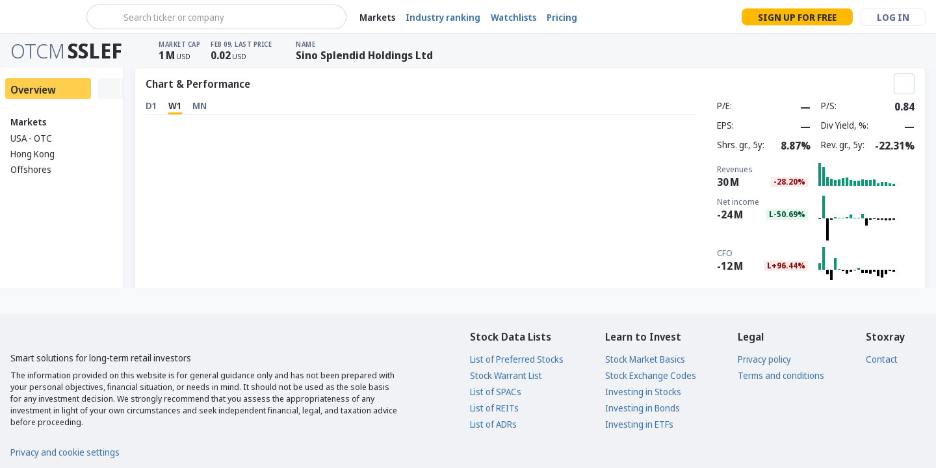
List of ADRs (493, 424)
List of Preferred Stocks (517, 359)
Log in (893, 17)
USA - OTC (31, 138)
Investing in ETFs (639, 424)
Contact (882, 359)
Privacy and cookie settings (65, 452)
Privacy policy (764, 359)
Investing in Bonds (642, 408)
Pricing (562, 17)
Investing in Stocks (643, 391)
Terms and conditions (781, 375)
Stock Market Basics (645, 359)
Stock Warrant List (506, 375)
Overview (33, 90)
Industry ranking (443, 17)
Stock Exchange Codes (650, 375)
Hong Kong (32, 154)
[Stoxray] (41, 17)
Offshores (30, 169)
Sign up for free (797, 17)
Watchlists (513, 17)
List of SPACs (495, 391)
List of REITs (494, 408)
